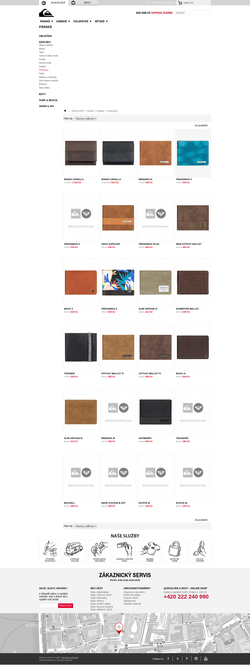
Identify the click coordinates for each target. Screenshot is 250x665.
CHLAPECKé (80, 21)
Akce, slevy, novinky (53, 588)
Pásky (41, 73)
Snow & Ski (46, 106)
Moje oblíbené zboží (101, 609)
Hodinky (42, 66)
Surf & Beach (48, 100)
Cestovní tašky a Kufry (48, 56)
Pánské (45, 27)
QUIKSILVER (53, 2)
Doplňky (45, 42)
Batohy (42, 49)
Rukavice (43, 84)
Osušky (42, 59)
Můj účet (96, 588)
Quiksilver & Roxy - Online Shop (185, 588)
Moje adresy (97, 600)
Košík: (188, 3)
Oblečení (45, 36)
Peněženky (43, 70)
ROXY (81, 2)
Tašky (41, 52)
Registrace (169, 2)
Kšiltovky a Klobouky (48, 77)
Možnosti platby (132, 594)
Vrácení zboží (131, 597)
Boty (42, 94)
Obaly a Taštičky (46, 45)
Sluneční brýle (45, 63)
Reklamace (130, 600)
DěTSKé (100, 21)
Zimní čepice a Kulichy (48, 81)
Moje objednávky (99, 592)
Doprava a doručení (134, 592)
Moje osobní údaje (100, 603)
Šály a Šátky (44, 88)
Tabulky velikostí (132, 603)
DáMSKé (61, 21)
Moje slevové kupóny (101, 606)
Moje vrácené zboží (100, 594)
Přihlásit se (158, 2)
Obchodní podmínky (137, 588)
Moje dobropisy (98, 597)
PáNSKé (45, 21)
